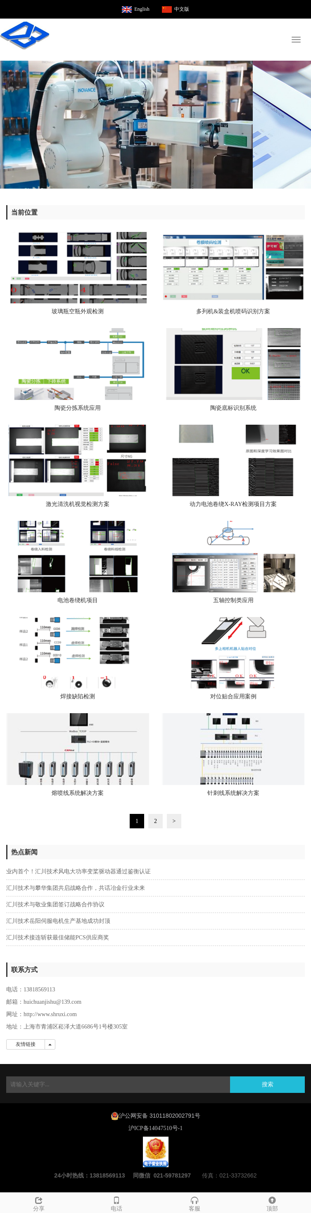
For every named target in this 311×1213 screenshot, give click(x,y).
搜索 (267, 1084)
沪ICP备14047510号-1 (155, 1128)
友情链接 (25, 1044)
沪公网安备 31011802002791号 (159, 1115)
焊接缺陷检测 (77, 696)
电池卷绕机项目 (77, 600)
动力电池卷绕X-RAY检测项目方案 (233, 504)
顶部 (272, 1203)
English (142, 9)
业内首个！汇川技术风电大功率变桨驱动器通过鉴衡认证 (78, 871)
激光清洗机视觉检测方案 (77, 504)
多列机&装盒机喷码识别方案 (233, 311)
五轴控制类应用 (233, 600)
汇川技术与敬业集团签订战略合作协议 (55, 904)
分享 (39, 1203)
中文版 (181, 9)
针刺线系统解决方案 (233, 793)
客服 (194, 1203)
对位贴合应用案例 (233, 696)
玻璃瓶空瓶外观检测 (78, 311)
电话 (116, 1203)
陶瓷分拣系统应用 (78, 408)
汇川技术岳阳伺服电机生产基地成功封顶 (58, 921)
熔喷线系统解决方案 (78, 793)
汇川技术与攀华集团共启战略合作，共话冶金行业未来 (75, 888)
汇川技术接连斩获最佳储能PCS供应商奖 (57, 937)
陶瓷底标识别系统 (233, 408)
